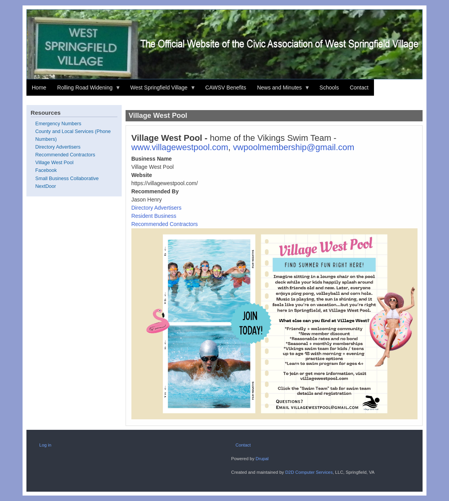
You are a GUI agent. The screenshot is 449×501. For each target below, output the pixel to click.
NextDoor (45, 186)
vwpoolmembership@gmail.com (293, 147)
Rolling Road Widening (86, 90)
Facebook (46, 170)
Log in (45, 445)
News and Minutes (281, 90)
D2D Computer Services (309, 472)
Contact (359, 87)
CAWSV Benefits (225, 87)
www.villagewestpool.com (179, 147)
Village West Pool (54, 162)
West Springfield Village (160, 90)
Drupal (261, 458)
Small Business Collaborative (67, 178)
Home (39, 87)
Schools (329, 87)
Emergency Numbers (58, 123)
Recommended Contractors (164, 224)
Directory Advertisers (156, 208)
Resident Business (153, 216)
